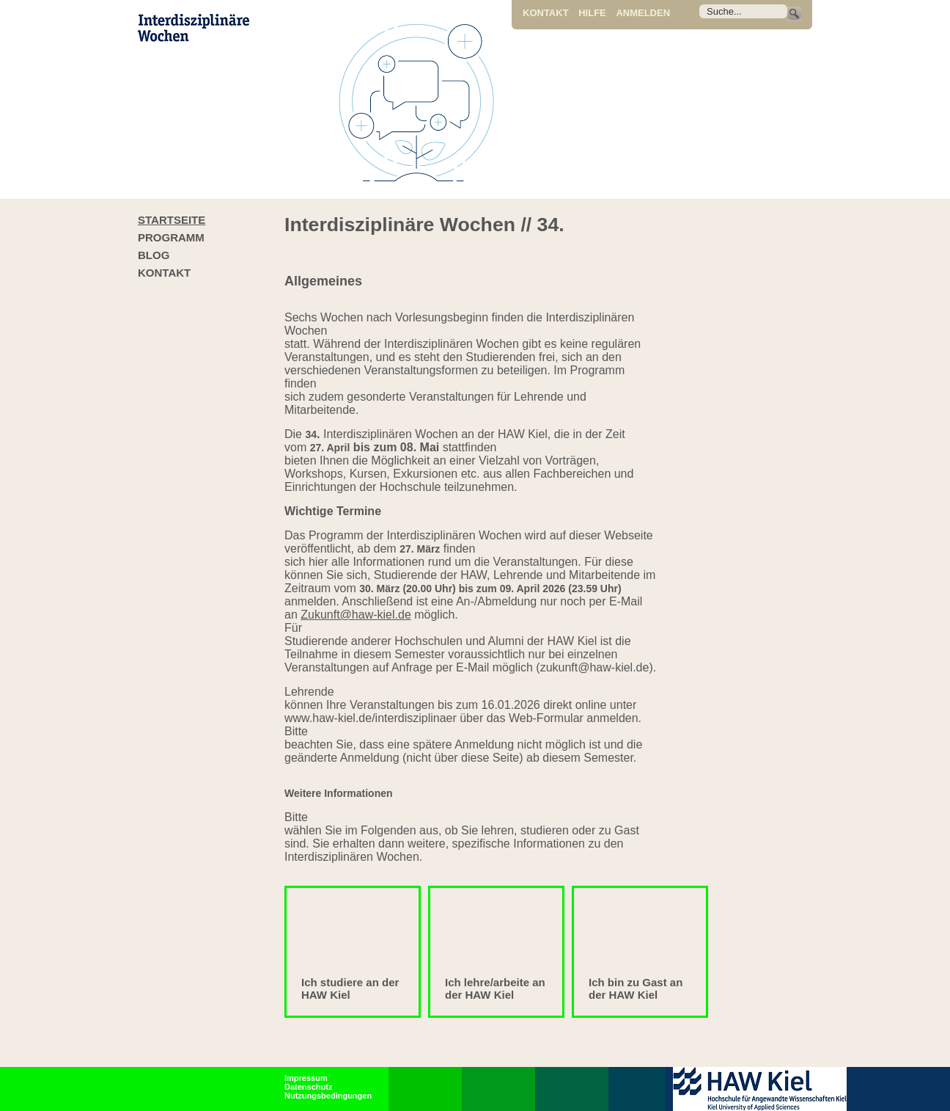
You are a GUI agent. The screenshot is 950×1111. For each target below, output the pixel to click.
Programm (171, 237)
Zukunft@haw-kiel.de (356, 614)
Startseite (171, 220)
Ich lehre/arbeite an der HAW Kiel (495, 988)
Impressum (306, 1078)
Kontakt (546, 12)
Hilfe (592, 12)
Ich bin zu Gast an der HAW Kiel (635, 988)
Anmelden (643, 12)
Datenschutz (308, 1086)
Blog (153, 255)
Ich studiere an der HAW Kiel (350, 988)
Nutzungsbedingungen (328, 1095)
